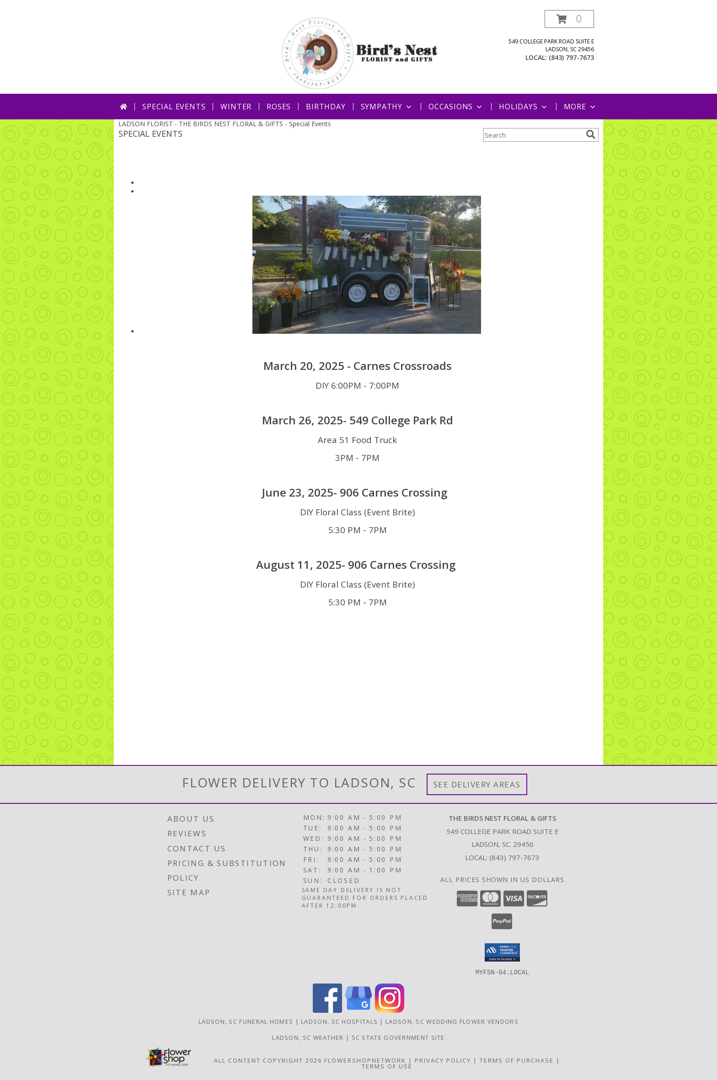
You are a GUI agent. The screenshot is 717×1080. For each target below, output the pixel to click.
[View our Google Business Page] (358, 1009)
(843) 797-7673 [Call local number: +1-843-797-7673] (571, 57)
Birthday (325, 107)
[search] (590, 134)
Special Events (173, 107)
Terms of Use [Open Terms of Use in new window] (387, 1066)
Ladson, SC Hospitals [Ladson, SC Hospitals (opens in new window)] (339, 1021)
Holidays (523, 107)
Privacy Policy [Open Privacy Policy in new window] (443, 1060)
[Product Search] (533, 134)
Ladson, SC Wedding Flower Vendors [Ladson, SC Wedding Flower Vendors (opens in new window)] (452, 1021)
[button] (569, 19)
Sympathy (387, 107)
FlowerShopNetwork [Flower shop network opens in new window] (365, 1060)
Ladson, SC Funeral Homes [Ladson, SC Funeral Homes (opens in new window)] (245, 1021)
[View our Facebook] (327, 1009)
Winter (235, 107)
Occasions (456, 107)
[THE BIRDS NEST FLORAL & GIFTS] (359, 52)
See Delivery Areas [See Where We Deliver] (477, 784)
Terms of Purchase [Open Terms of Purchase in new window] (517, 1060)
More (580, 107)
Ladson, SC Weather (307, 1037)
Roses (279, 107)
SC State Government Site (398, 1037)
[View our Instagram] (389, 1009)
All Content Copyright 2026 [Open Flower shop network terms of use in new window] (268, 1060)
